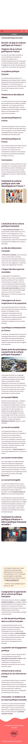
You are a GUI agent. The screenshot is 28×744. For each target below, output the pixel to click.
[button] (22, 31)
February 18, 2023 (8, 585)
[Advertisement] (14, 15)
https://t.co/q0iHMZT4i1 (12, 580)
